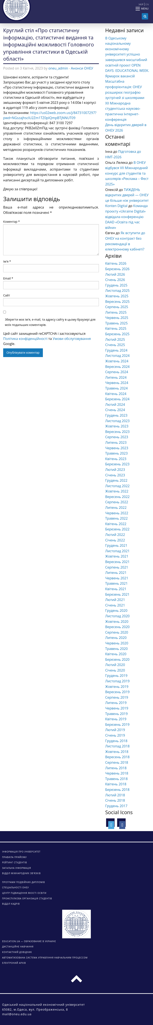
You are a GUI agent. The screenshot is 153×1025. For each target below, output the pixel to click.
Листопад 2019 (117, 681)
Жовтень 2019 (116, 686)
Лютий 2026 (115, 274)
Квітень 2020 (115, 654)
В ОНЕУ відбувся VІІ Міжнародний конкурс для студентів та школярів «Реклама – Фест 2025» (127, 173)
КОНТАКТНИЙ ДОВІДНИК (17, 952)
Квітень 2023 (115, 458)
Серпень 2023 (116, 437)
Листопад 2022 (117, 486)
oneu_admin (58, 68)
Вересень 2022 (117, 496)
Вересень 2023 (117, 431)
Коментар (11, 222)
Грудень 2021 (116, 545)
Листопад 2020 (117, 616)
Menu (145, 8)
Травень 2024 (116, 388)
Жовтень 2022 (116, 491)
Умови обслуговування (72, 338)
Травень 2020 (116, 648)
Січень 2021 (115, 605)
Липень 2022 (116, 507)
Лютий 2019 (115, 729)
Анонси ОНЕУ (82, 68)
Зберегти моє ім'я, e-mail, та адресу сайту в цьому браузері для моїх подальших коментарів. (50, 322)
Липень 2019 (116, 702)
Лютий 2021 (115, 599)
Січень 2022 (115, 540)
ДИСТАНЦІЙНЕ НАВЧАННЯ (18, 946)
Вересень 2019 (117, 692)
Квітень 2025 (115, 328)
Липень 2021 (116, 572)
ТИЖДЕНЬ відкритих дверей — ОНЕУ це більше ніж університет (127, 195)
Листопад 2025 (117, 290)
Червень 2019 (116, 708)
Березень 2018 (117, 789)
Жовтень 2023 (116, 426)
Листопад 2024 (117, 355)
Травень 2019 (116, 713)
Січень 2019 (115, 735)
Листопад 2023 (117, 421)
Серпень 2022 (116, 502)
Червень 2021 (116, 578)
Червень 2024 (116, 382)
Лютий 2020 (115, 664)
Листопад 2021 (117, 551)
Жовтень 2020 (116, 621)
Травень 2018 (116, 778)
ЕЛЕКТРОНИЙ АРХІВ (14, 962)
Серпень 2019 (116, 697)
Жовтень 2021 (116, 556)
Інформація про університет (21, 851)
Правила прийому (14, 857)
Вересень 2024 (117, 366)
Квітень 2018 (115, 784)
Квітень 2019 (115, 719)
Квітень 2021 (115, 589)
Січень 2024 (115, 409)
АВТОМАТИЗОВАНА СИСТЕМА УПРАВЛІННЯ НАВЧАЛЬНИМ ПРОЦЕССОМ (45, 957)
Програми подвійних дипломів (23, 882)
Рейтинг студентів (14, 862)
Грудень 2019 (116, 675)
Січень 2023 (115, 475)
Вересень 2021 (117, 561)
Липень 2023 (116, 442)
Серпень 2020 (116, 632)
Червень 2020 (116, 643)
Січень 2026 (115, 279)
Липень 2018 (116, 768)
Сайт (6, 295)
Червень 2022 (116, 513)
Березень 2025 (117, 334)
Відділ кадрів (11, 903)
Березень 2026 (117, 269)
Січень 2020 (115, 670)
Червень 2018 (116, 773)
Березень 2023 (117, 464)
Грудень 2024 (116, 350)
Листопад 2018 (117, 746)
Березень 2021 (117, 594)
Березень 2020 (117, 659)
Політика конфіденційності (25, 338)
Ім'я (7, 261)
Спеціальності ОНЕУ (15, 887)
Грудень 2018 (116, 741)
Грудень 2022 (116, 480)
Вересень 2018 (117, 757)
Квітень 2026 (115, 263)
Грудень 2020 (116, 610)
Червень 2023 (116, 448)
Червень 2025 (116, 317)
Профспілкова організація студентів (27, 898)
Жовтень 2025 (116, 296)
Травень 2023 (116, 453)
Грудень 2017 (116, 806)
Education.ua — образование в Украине (29, 941)
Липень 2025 (116, 312)
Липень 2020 (116, 637)
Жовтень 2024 (116, 361)
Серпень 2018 (116, 762)
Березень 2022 (117, 529)
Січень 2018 (115, 800)
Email (8, 278)
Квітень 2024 (115, 393)
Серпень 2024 (116, 372)
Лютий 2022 (115, 534)
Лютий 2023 (115, 469)
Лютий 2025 (115, 339)
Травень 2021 (116, 583)
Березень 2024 (117, 399)
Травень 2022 (116, 518)
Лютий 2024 (115, 404)
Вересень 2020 (117, 626)
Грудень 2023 (116, 415)
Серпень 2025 (116, 307)
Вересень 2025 (117, 301)
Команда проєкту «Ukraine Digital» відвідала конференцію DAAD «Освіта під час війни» (126, 216)
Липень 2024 (116, 377)
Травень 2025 (116, 323)
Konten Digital (116, 205)
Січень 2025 (115, 344)
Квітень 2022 (115, 524)
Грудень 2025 (116, 285)
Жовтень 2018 (116, 751)
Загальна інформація (16, 867)
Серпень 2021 (116, 567)
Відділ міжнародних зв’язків (21, 873)
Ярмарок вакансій (120, 76)
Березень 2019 (117, 724)
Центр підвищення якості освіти (24, 892)
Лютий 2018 (115, 795)
